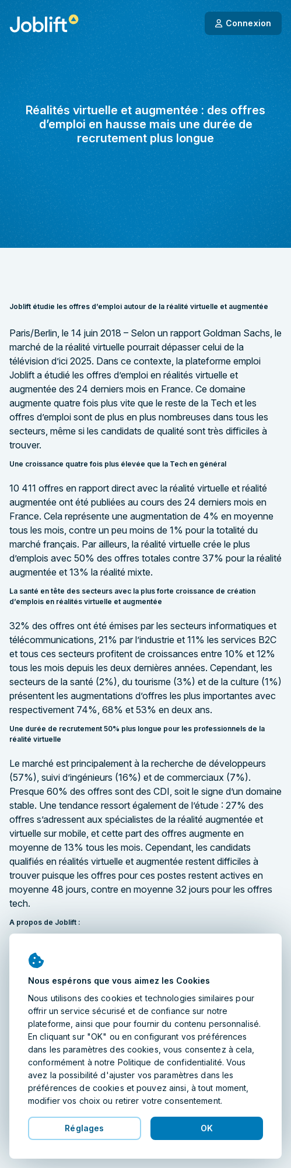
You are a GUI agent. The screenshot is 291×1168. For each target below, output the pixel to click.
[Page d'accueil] (44, 23)
